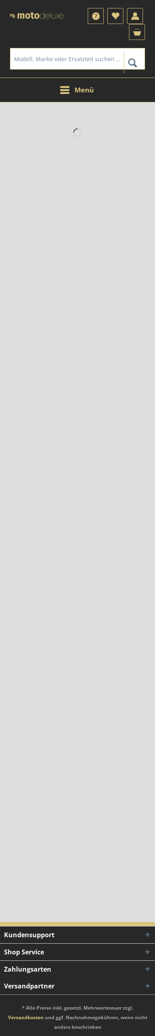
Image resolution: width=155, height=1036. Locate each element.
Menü (77, 89)
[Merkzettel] (115, 16)
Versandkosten (26, 1017)
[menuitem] (96, 16)
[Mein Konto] (135, 16)
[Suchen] (132, 62)
